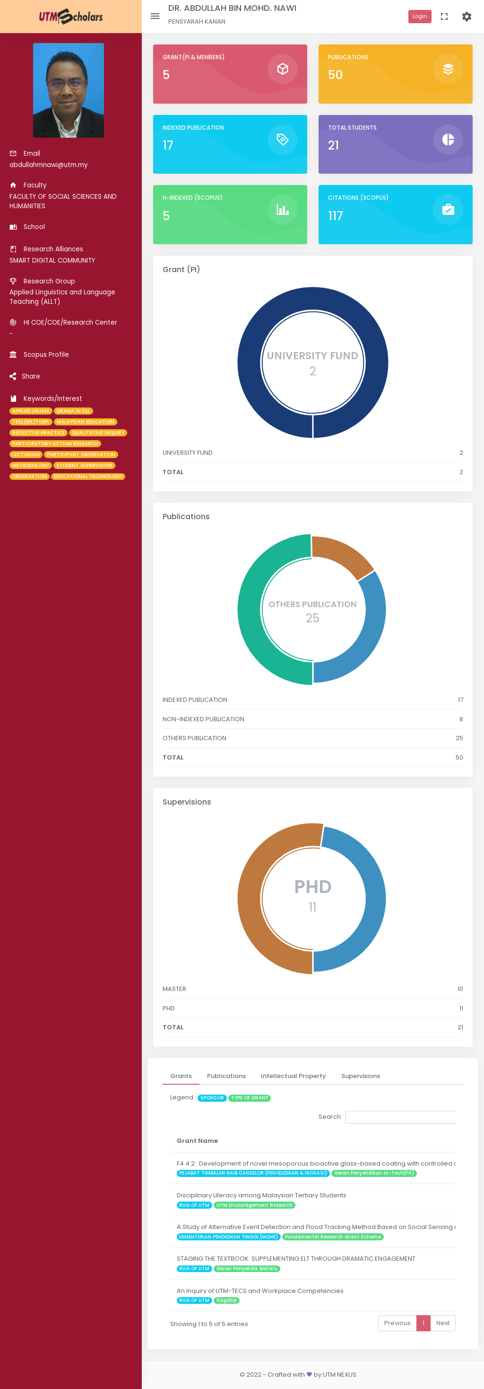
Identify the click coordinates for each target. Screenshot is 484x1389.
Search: (389, 1117)
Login (420, 16)
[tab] (181, 1076)
